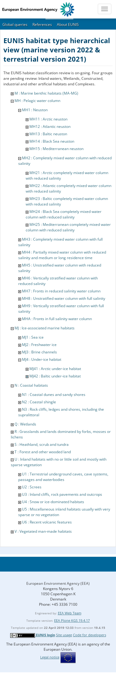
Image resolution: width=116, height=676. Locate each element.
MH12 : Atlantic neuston (50, 126)
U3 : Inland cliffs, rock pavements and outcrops (62, 494)
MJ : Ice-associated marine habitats (45, 328)
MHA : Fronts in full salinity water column (57, 318)
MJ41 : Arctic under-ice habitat (55, 368)
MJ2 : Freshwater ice (39, 344)
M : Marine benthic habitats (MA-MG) (46, 93)
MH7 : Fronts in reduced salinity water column (61, 291)
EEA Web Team (69, 613)
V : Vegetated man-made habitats (43, 531)
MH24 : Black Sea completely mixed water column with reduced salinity (63, 214)
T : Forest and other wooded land (43, 451)
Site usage (64, 635)
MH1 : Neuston (35, 109)
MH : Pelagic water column (37, 100)
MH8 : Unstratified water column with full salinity (63, 298)
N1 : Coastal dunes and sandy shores (53, 394)
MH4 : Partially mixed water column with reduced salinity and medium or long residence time (62, 255)
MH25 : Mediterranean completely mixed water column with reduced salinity (68, 227)
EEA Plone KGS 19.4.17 (72, 620)
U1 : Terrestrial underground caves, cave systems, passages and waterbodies (63, 476)
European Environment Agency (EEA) (58, 583)
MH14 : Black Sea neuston (51, 141)
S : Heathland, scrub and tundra (42, 444)
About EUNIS (68, 24)
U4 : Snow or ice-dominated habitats (53, 501)
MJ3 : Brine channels (39, 352)
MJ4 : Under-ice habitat (41, 359)
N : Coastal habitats (31, 385)
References (42, 24)
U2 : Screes (31, 487)
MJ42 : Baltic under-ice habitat (55, 376)
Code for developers (89, 635)
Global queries (15, 24)
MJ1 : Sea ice (33, 337)
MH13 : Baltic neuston (48, 133)
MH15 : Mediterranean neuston (56, 148)
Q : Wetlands (25, 424)
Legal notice (49, 657)
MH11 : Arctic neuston (48, 119)
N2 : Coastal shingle (39, 402)
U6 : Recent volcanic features (47, 522)
